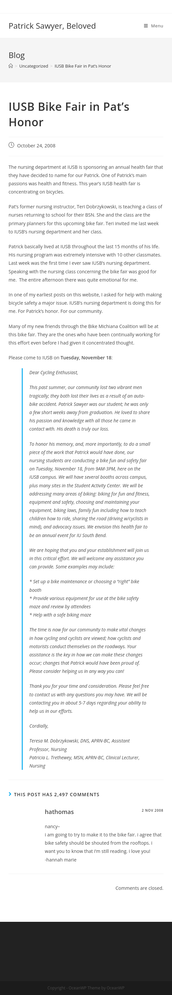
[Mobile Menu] (153, 26)
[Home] (11, 66)
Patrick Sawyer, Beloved (52, 25)
